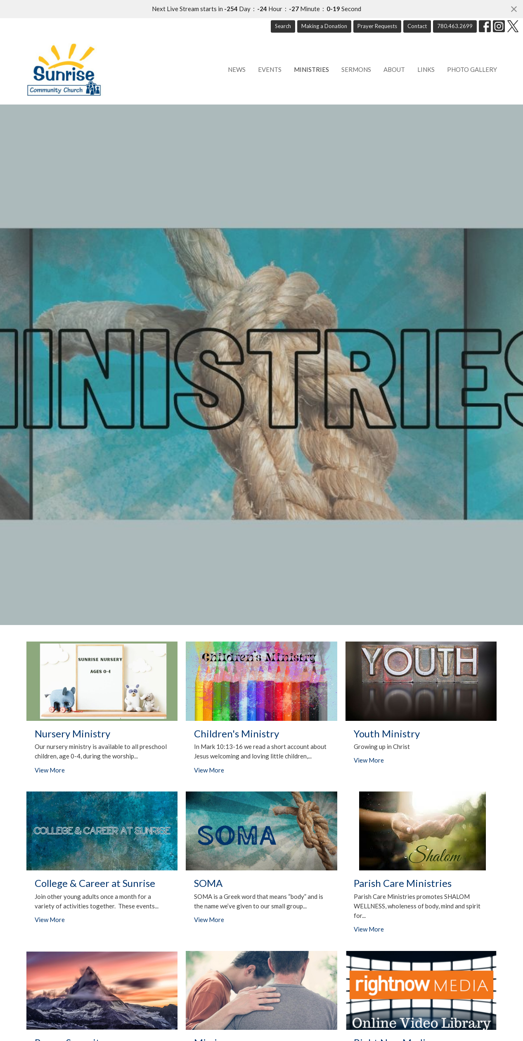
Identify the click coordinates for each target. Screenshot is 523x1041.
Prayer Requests (377, 26)
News (237, 69)
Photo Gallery (472, 69)
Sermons (356, 69)
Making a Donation (324, 26)
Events (270, 69)
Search (283, 26)
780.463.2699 (455, 26)
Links (426, 69)
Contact (417, 26)
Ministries (311, 69)
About (394, 69)
